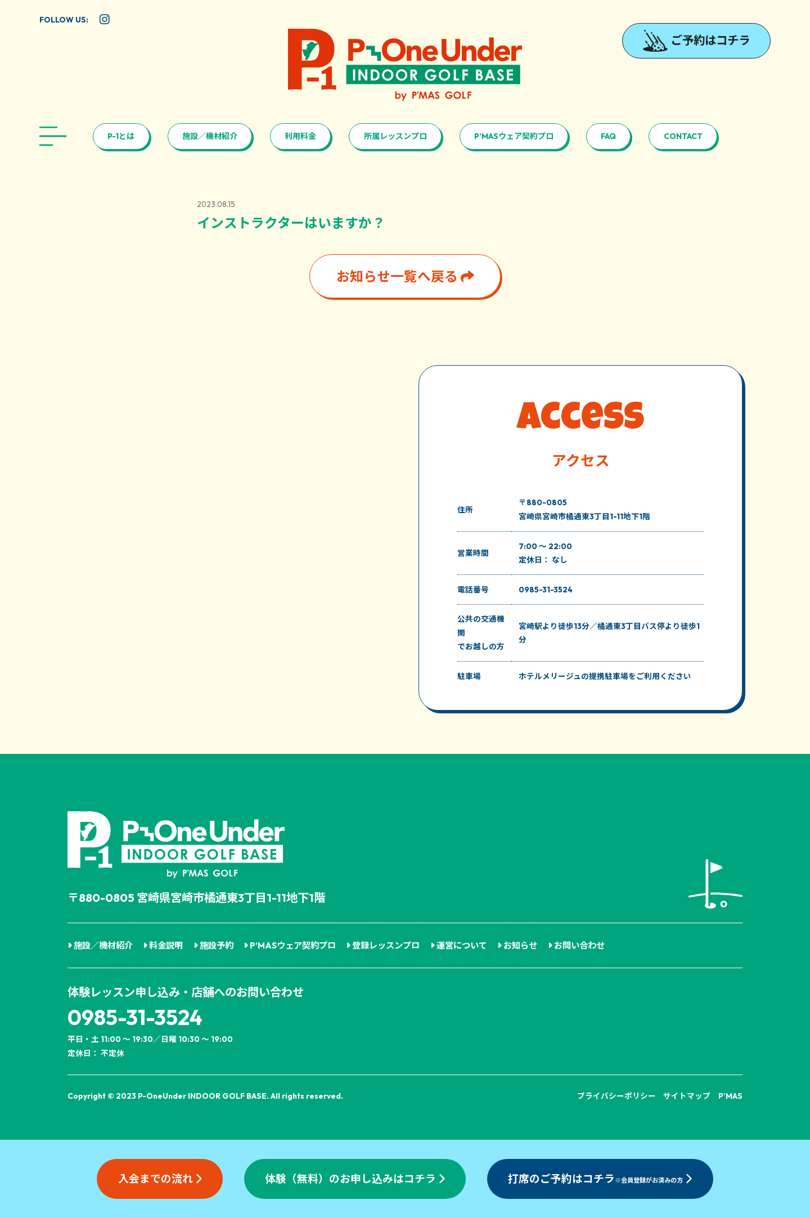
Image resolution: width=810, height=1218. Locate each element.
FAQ (608, 136)
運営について (458, 945)
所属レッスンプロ (395, 136)
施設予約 (213, 945)
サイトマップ (686, 1096)
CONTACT (683, 136)
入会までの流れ (160, 1178)
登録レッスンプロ (383, 945)
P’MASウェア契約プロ (514, 136)
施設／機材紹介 (209, 136)
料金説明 (163, 945)
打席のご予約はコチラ (600, 1178)
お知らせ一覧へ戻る (405, 276)
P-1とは (120, 136)
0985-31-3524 (135, 1017)
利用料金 (300, 136)
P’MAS (730, 1096)
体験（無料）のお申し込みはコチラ (355, 1178)
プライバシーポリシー (616, 1096)
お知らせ (517, 945)
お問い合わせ (576, 945)
